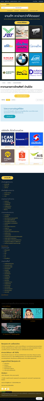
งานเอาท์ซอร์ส (7, 208)
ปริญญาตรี (7, 250)
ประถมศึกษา (7, 258)
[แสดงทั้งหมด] (4, 246)
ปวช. (5, 253)
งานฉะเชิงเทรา (7, 274)
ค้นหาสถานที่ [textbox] (20, 7)
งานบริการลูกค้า (8, 230)
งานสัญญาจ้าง (7, 206)
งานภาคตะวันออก (8, 289)
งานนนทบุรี (6, 275)
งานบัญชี (16, 11)
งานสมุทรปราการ (8, 282)
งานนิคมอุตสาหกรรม (9, 263)
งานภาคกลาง (7, 285)
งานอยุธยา (6, 279)
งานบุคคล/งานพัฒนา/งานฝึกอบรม (12, 241)
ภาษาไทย (35, 1)
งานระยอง (6, 280)
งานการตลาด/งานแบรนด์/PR (11, 218)
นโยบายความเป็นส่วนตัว (9, 370)
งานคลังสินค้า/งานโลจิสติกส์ (10, 223)
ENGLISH (41, 1)
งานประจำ (6, 201)
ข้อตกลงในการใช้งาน (9, 368)
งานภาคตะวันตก (8, 290)
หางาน (2, 1)
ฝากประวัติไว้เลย (22, 23)
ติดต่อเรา (6, 365)
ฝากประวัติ (9, 116)
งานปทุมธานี (7, 277)
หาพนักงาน (6, 194)
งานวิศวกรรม (7, 233)
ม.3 (5, 257)
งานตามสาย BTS (24, 11)
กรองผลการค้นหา (22, 96)
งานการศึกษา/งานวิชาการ (10, 221)
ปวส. (5, 252)
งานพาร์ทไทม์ (7, 203)
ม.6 (5, 255)
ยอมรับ (39, 398)
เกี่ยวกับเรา (6, 363)
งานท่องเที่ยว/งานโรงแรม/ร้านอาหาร (12, 240)
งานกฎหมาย (7, 215)
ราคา (19, 1)
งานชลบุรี (6, 270)
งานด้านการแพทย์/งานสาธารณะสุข (12, 243)
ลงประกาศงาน (13, 1)
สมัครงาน (7, 1)
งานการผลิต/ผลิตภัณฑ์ (9, 220)
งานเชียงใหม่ (7, 272)
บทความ (6, 187)
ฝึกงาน (6, 209)
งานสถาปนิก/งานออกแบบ (10, 238)
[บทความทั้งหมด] (6, 306)
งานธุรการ (6, 228)
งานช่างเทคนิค (7, 235)
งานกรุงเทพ (10, 11)
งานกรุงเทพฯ (7, 268)
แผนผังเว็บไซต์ (7, 367)
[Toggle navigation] (41, 4)
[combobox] (7, 8)
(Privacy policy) (13, 395)
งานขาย (6, 225)
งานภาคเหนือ (7, 287)
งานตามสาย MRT (34, 11)
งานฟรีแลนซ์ (7, 204)
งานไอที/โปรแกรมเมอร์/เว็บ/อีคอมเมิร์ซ (13, 236)
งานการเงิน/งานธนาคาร (9, 226)
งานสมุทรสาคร (7, 284)
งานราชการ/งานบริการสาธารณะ (11, 231)
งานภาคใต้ (6, 292)
